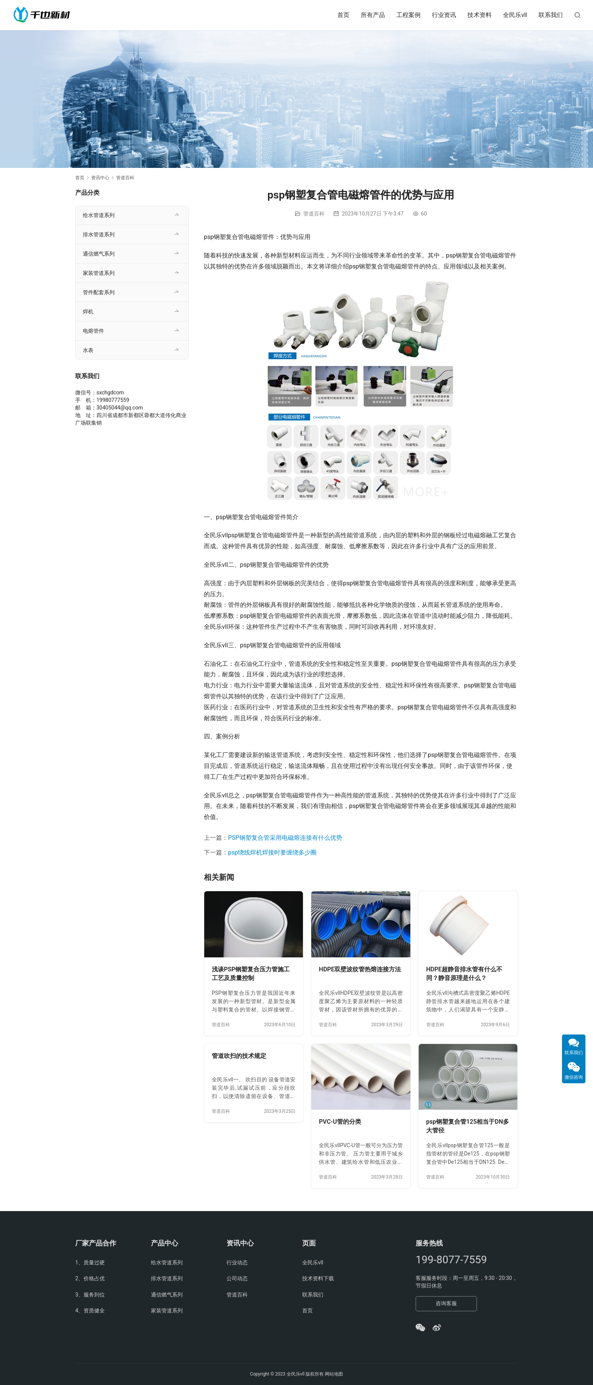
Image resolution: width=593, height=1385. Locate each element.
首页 (343, 15)
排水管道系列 (99, 234)
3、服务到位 (90, 1295)
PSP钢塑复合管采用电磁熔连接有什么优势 (285, 837)
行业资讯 (444, 15)
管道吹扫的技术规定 (239, 1055)
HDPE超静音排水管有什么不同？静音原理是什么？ (464, 974)
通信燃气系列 (99, 254)
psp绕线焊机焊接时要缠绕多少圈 (272, 852)
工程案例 (408, 15)
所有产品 (373, 15)
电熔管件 (93, 331)
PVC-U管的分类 (340, 1121)
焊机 (88, 312)
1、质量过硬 (90, 1262)
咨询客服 (446, 1303)
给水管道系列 (99, 215)
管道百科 (313, 214)
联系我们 (551, 15)
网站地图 (334, 1374)
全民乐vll (515, 15)
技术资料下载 (318, 1278)
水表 (88, 350)
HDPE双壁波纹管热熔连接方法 (360, 969)
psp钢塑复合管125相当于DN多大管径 (467, 1126)
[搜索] (577, 15)
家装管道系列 (99, 273)
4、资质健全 (90, 1310)
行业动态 (237, 1262)
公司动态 (237, 1278)
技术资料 (479, 15)
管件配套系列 (99, 292)
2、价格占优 (90, 1278)
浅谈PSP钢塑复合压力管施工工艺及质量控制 (251, 974)
